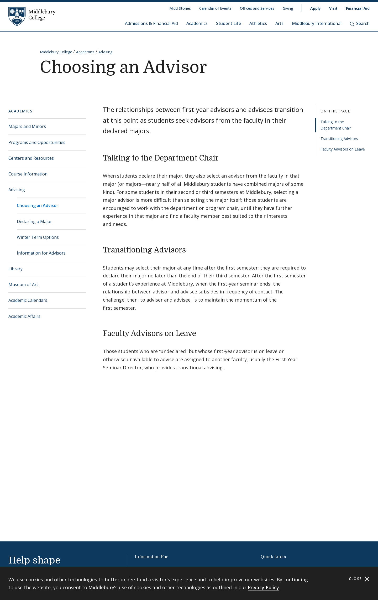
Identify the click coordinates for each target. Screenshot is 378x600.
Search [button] (360, 23)
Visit (333, 8)
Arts (279, 23)
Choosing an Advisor (37, 205)
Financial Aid (358, 8)
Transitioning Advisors (339, 138)
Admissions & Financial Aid (151, 23)
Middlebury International (317, 23)
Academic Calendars (27, 300)
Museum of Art (23, 284)
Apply (315, 8)
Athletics (258, 23)
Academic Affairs (24, 316)
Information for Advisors (41, 253)
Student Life (228, 23)
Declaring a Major (34, 221)
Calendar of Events (215, 8)
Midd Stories (180, 8)
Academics (197, 23)
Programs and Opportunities (36, 142)
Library (15, 269)
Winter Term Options (38, 237)
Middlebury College (56, 51)
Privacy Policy (263, 587)
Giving (288, 8)
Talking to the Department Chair (336, 125)
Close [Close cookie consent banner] (359, 579)
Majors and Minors (27, 126)
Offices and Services (257, 8)
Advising (105, 51)
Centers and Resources (31, 158)
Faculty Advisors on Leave (343, 149)
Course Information (28, 174)
